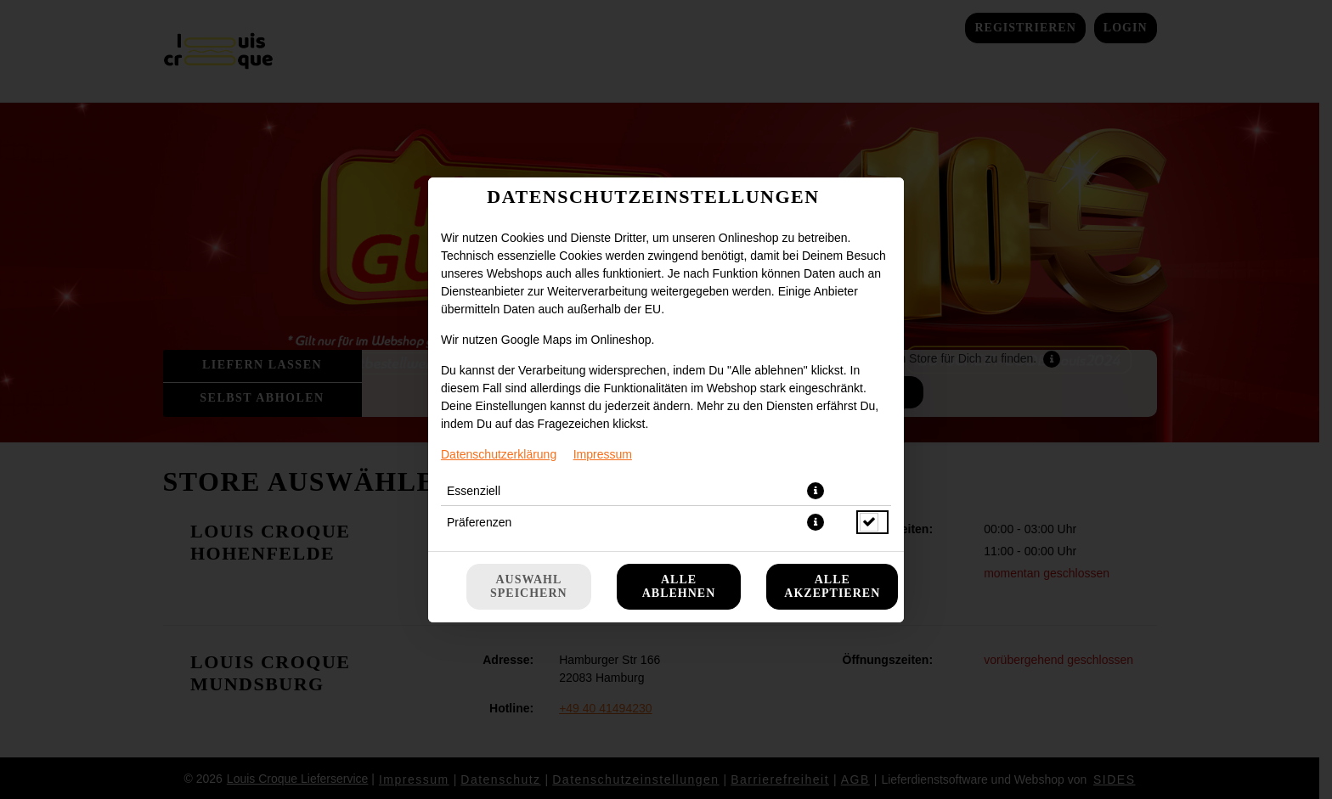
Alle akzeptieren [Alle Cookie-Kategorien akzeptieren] (832, 586)
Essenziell (473, 491)
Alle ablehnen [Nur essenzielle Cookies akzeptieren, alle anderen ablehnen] (679, 586)
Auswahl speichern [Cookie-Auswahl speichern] (528, 586)
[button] (815, 490)
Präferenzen (479, 522)
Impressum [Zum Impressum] (602, 454)
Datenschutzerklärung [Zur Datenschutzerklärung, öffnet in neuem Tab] (498, 454)
